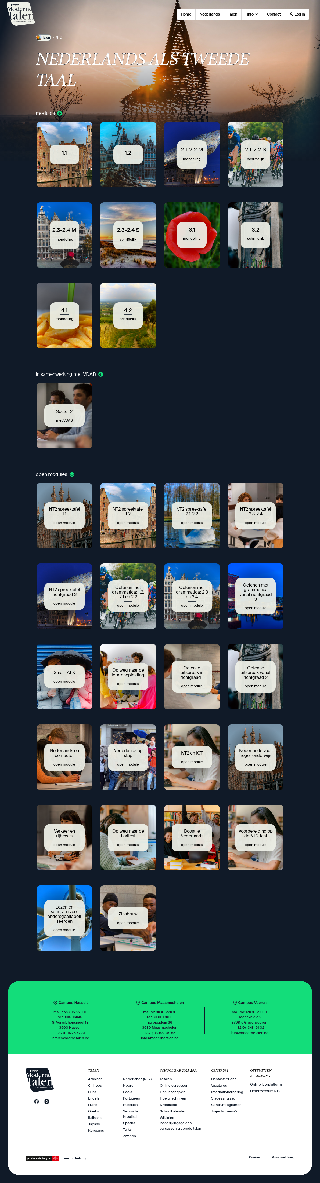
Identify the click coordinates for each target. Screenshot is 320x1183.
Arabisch (95, 1079)
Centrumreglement (227, 1105)
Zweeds (129, 1136)
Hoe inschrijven (172, 1092)
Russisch (130, 1105)
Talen (232, 14)
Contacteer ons (223, 1079)
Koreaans (96, 1130)
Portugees (131, 1098)
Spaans (129, 1123)
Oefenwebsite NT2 (265, 1091)
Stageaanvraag (223, 1098)
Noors (128, 1085)
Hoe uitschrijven (173, 1098)
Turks (127, 1129)
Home (186, 14)
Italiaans (95, 1117)
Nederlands (210, 14)
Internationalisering (227, 1092)
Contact (274, 14)
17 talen (166, 1079)
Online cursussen (174, 1085)
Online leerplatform (266, 1084)
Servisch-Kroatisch (131, 1114)
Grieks (93, 1111)
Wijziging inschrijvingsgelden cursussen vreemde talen (180, 1123)
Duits (92, 1092)
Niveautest (168, 1105)
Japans (94, 1124)
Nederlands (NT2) (137, 1079)
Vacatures (219, 1085)
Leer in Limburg (74, 1158)
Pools (127, 1092)
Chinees (95, 1085)
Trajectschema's (224, 1111)
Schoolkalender (173, 1111)
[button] (252, 14)
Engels (93, 1098)
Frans (92, 1105)
